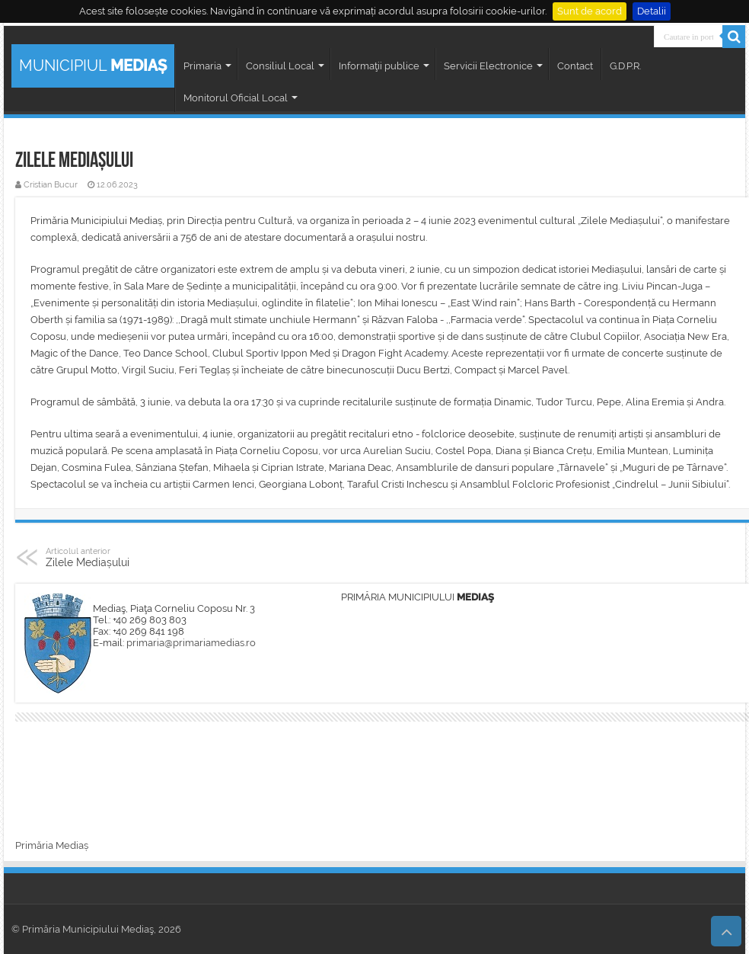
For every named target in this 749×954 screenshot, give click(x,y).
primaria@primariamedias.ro (191, 642)
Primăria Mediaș (51, 845)
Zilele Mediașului (124, 557)
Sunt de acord (589, 11)
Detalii (651, 11)
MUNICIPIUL (93, 65)
